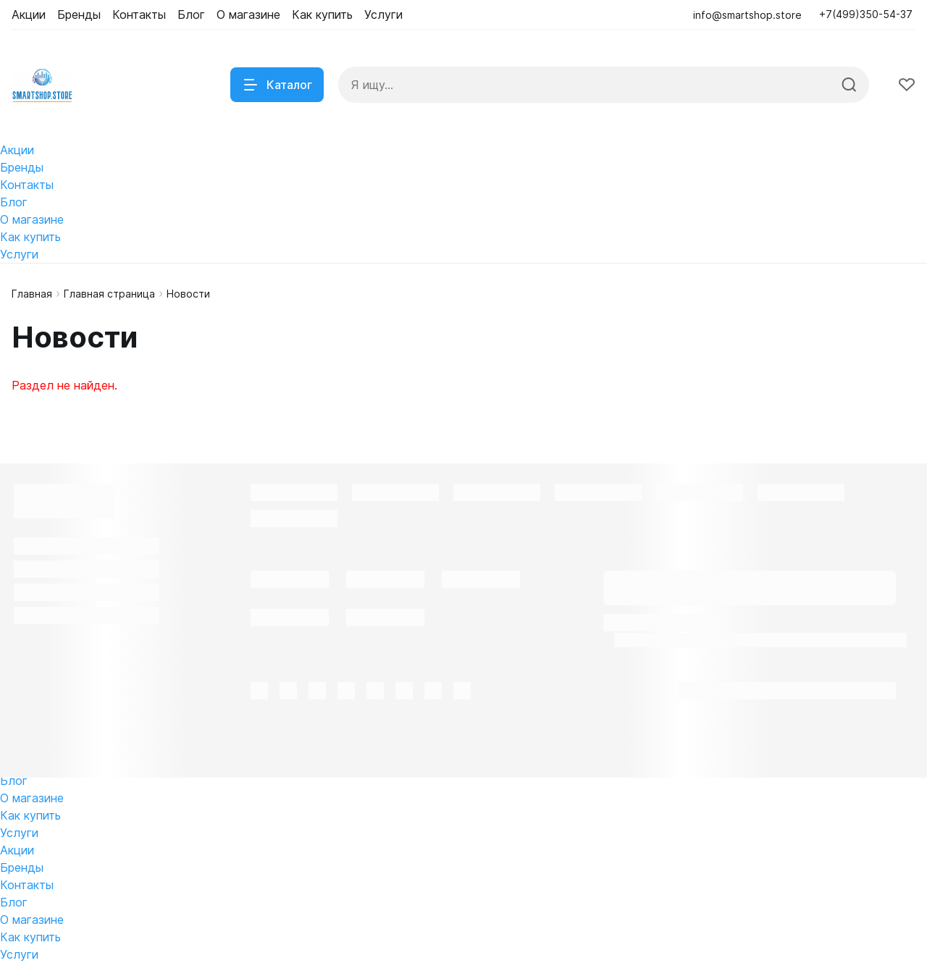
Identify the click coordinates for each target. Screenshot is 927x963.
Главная (32, 293)
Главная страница (109, 293)
